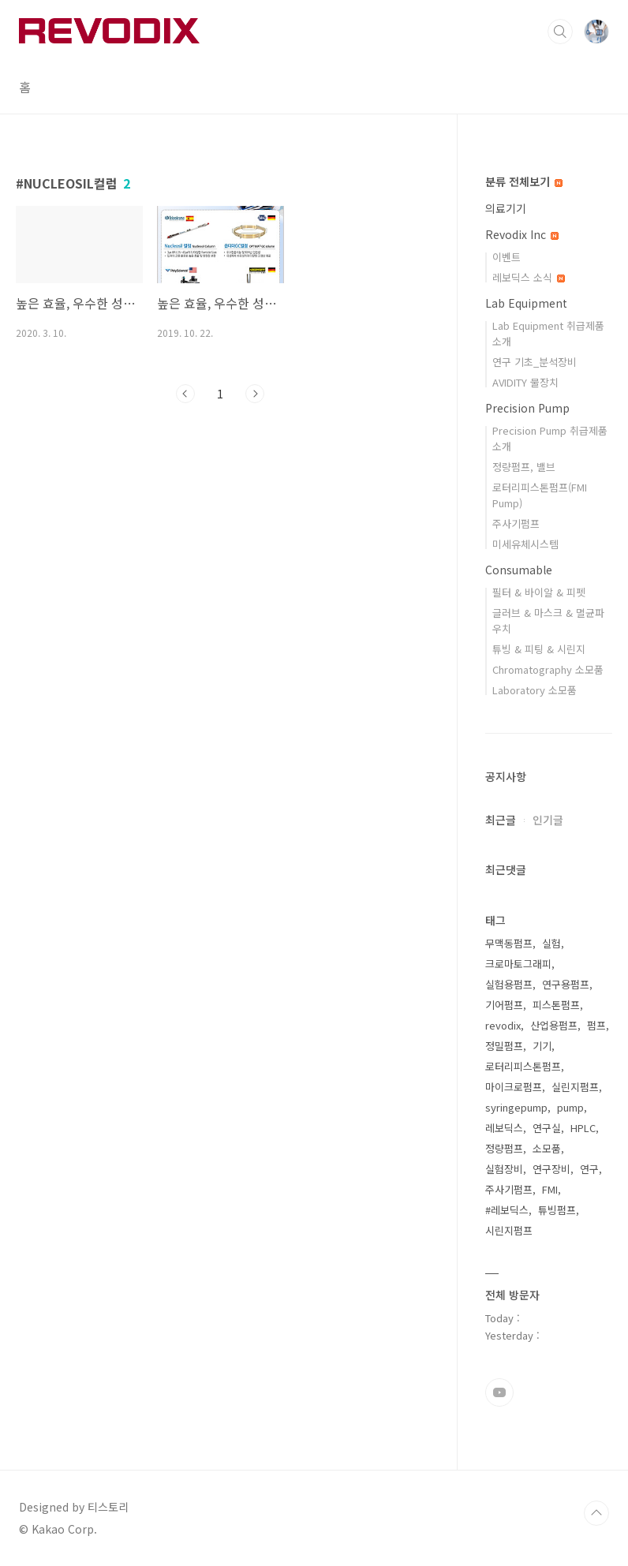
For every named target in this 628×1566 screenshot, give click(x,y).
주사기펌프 (516, 523)
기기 (542, 1045)
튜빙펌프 (557, 1209)
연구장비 (551, 1168)
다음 (254, 393)
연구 (589, 1168)
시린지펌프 (509, 1230)
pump (570, 1107)
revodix (503, 1025)
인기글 (548, 820)
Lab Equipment (526, 303)
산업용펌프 (554, 1025)
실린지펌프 (575, 1086)
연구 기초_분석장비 (534, 361)
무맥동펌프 (509, 943)
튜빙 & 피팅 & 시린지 (538, 648)
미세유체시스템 (525, 543)
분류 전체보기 (524, 181)
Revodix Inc (522, 234)
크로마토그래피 (518, 963)
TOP (596, 1513)
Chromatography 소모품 (548, 669)
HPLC (583, 1127)
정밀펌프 (504, 1045)
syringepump (516, 1107)
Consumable (518, 569)
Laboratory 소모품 (534, 689)
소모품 (547, 1148)
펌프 (596, 1025)
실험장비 (504, 1168)
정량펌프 (504, 1148)
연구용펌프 (565, 984)
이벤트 (506, 256)
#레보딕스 (507, 1209)
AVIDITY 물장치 (525, 382)
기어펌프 (504, 1004)
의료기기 (505, 208)
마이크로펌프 (513, 1086)
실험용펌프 (509, 984)
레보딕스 (504, 1127)
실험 (551, 943)
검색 (560, 31)
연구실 (547, 1127)
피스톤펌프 (556, 1004)
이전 (185, 393)
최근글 (500, 820)
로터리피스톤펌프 (523, 1066)
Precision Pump (527, 408)
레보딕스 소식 (528, 277)
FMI (550, 1189)
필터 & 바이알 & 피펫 (538, 592)
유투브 (499, 1392)
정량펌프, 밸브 (523, 466)
